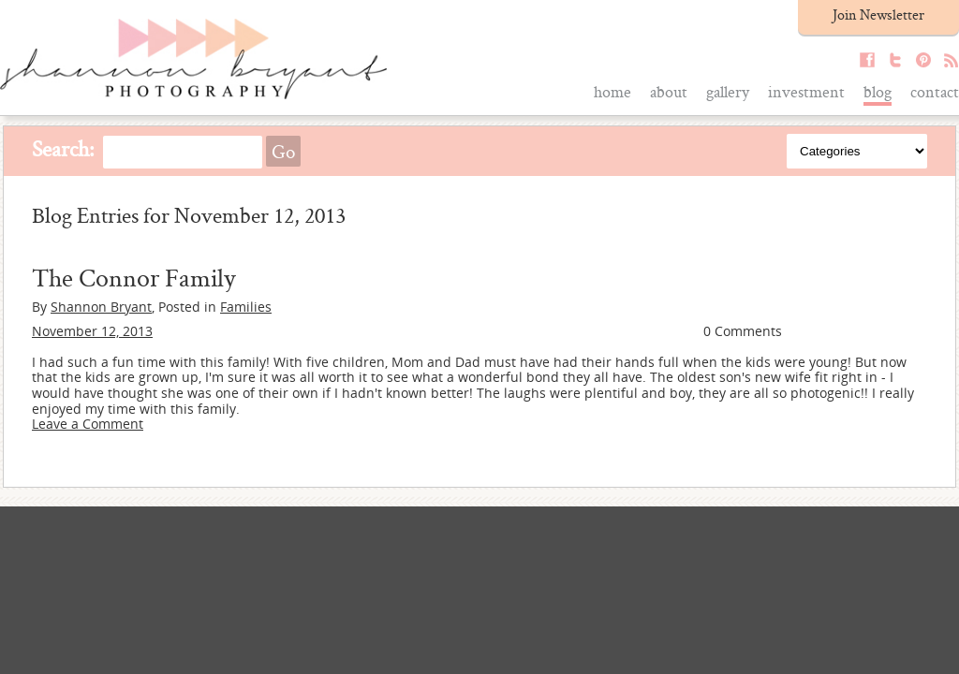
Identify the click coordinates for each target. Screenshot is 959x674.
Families (246, 306)
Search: (63, 148)
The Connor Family (133, 277)
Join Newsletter (878, 14)
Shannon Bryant (101, 306)
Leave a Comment (87, 423)
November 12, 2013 (92, 331)
